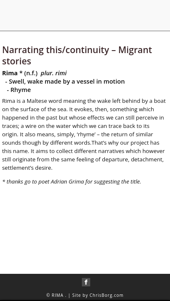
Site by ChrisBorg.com (98, 295)
